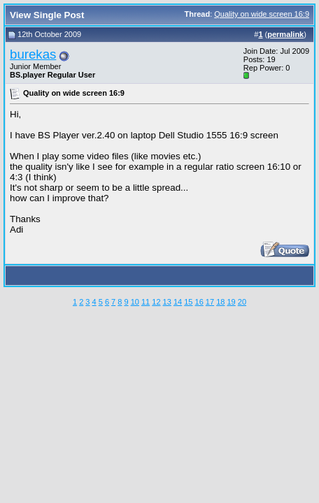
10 (135, 302)
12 (156, 302)
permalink (285, 34)
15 (188, 302)
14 (177, 302)
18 (220, 302)
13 (167, 302)
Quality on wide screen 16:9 (261, 14)
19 (231, 302)
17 (210, 302)
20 (242, 302)
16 (199, 302)
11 (145, 302)
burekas (33, 54)
